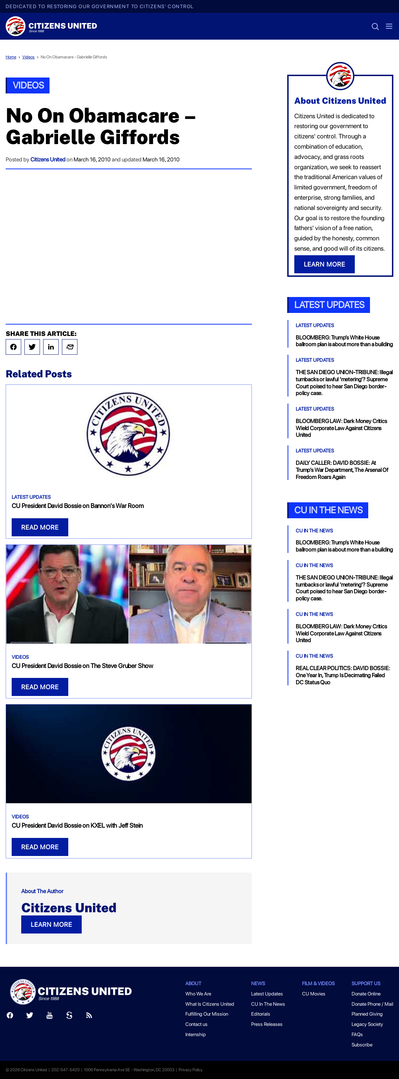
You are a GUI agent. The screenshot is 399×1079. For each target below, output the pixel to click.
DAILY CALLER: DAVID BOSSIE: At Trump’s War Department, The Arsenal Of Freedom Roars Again (342, 469)
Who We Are (198, 994)
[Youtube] (49, 1017)
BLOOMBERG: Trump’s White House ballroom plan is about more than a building (344, 341)
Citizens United (47, 159)
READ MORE (40, 527)
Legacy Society (367, 1024)
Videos (28, 57)
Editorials (260, 1014)
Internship (195, 1034)
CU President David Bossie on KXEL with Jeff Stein (77, 825)
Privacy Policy (191, 1069)
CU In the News (328, 509)
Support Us (366, 983)
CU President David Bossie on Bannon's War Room (78, 505)
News (258, 983)
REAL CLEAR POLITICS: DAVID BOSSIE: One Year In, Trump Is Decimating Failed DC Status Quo (343, 675)
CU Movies (313, 994)
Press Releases (267, 1024)
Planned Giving (367, 1014)
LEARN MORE (51, 924)
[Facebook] (10, 1017)
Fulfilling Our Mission (206, 1014)
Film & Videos (318, 983)
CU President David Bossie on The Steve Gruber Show (82, 665)
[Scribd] (69, 1017)
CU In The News (314, 530)
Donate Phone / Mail (372, 1004)
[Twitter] (29, 1017)
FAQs (357, 1034)
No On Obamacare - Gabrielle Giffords (74, 57)
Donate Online (366, 994)
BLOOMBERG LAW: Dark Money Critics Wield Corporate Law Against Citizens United (341, 428)
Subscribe (362, 1044)
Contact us (196, 1024)
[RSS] (89, 1017)
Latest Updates (31, 497)
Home (11, 57)
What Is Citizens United (209, 1004)
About (193, 983)
